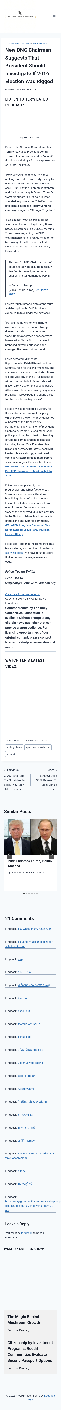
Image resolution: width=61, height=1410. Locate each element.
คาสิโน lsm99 (26, 1140)
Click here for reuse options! (22, 594)
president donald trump (38, 747)
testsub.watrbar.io (29, 1023)
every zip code (14, 552)
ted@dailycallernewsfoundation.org (30, 583)
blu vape (23, 998)
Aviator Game (26, 1088)
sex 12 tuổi (24, 972)
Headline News (41, 43)
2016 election (14, 740)
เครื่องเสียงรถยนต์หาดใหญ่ (34, 985)
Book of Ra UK (26, 1075)
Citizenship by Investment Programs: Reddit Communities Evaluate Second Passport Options (30, 1351)
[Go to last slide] (9, 855)
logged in (27, 1233)
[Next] (51, 855)
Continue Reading (18, 1330)
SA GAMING (25, 1114)
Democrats (31, 740)
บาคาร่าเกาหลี (26, 1127)
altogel (22, 1170)
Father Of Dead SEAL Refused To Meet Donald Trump (45, 779)
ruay (20, 959)
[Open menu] (54, 16)
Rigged (11, 754)
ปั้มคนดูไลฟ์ (25, 1184)
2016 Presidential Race (18, 43)
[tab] (24, 893)
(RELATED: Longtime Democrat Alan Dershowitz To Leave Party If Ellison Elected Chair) (27, 530)
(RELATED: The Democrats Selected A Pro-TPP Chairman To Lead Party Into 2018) (28, 471)
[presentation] (30, 837)
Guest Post (13, 89)
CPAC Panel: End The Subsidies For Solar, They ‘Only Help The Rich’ (16, 779)
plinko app (24, 1036)
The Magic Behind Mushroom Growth (23, 1319)
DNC (44, 740)
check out (24, 1011)
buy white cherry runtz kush (34, 928)
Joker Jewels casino (30, 1062)
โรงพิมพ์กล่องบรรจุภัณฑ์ (32, 1101)
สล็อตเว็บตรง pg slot (30, 1049)
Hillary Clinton (14, 747)
